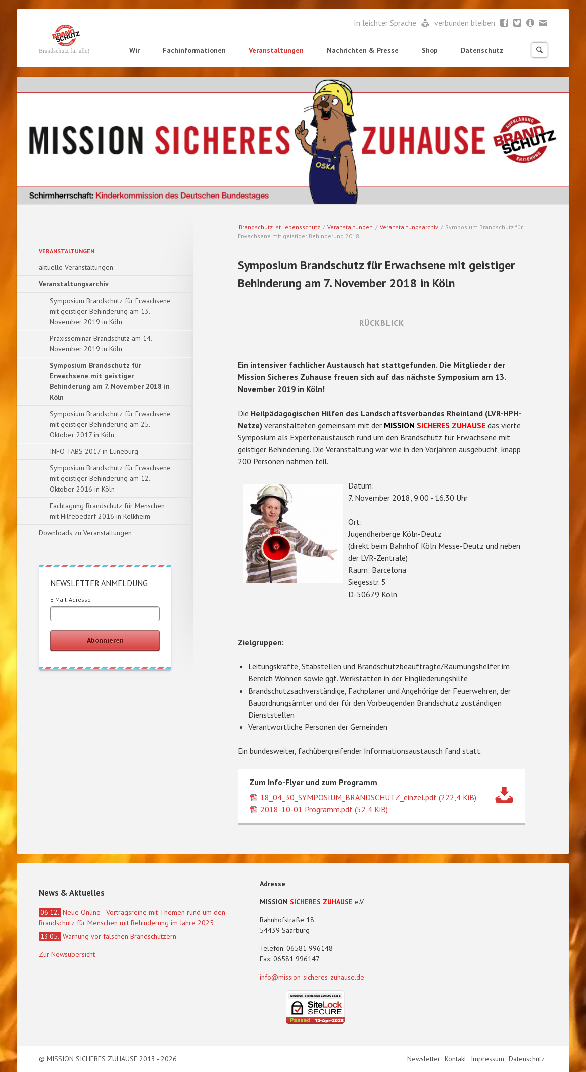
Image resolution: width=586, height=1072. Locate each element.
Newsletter (530, 23)
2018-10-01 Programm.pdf (324, 809)
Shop (430, 50)
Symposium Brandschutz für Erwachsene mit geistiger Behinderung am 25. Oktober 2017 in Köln (110, 424)
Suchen (539, 50)
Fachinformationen (194, 50)
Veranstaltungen (276, 50)
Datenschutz (482, 50)
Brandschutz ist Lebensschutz (279, 227)
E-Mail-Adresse (70, 599)
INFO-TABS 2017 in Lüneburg (94, 451)
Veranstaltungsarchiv (409, 227)
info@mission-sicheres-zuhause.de (312, 977)
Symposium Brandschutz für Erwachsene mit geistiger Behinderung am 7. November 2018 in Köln (110, 381)
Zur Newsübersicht (67, 954)
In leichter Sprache (386, 23)
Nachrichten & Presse (363, 50)
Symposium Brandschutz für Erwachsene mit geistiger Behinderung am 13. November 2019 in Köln (110, 311)
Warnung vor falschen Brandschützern (107, 936)
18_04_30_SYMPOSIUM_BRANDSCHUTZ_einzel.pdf (368, 797)
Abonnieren (105, 640)
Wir (134, 50)
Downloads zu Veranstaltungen (85, 532)
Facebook (504, 23)
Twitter (517, 23)
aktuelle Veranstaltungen (76, 267)
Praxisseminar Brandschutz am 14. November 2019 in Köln (101, 343)
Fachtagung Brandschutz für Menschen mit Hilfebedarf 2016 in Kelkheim (107, 511)
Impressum (488, 1058)
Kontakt (456, 1058)
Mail (543, 23)
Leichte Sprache (425, 23)
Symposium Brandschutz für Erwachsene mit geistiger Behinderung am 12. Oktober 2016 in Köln (110, 478)
